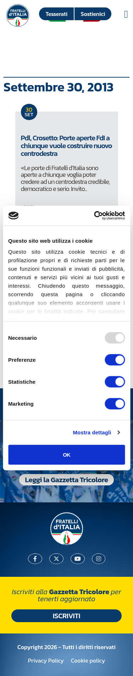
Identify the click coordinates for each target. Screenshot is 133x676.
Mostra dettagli (92, 432)
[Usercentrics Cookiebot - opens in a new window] (95, 215)
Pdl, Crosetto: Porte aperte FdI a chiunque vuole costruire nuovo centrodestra (66, 146)
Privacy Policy (46, 660)
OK (66, 454)
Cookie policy (88, 660)
